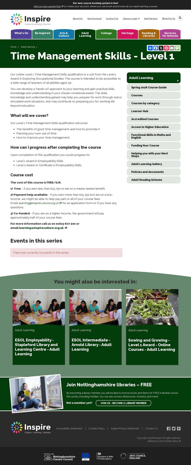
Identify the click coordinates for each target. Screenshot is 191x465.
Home (13, 47)
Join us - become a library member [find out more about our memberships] (123, 403)
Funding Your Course (145, 145)
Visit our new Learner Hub (47, 6)
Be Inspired (42, 33)
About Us (78, 18)
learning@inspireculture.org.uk (39, 203)
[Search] (180, 17)
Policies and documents (147, 171)
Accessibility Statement (69, 428)
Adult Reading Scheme (146, 179)
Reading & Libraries (149, 34)
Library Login (130, 18)
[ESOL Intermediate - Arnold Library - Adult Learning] (95, 327)
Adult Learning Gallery (146, 164)
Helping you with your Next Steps (149, 155)
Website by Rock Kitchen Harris (163, 441)
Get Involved (94, 18)
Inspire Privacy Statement (125, 428)
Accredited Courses (144, 119)
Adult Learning (85, 34)
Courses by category (145, 103)
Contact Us (112, 18)
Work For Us (168, 18)
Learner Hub (139, 111)
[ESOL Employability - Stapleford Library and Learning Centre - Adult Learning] (39, 327)
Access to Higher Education (150, 127)
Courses (137, 95)
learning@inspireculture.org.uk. (41, 227)
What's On (21, 33)
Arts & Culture (63, 34)
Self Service (151, 18)
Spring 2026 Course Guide (149, 87)
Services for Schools (170, 34)
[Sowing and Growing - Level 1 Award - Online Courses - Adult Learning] (152, 327)
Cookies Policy (96, 428)
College (106, 33)
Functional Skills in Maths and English (151, 136)
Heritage (128, 33)
